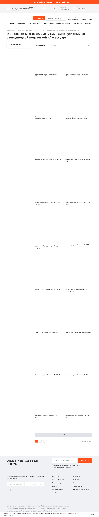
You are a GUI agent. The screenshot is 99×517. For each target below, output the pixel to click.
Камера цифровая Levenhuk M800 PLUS (47, 375)
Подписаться (85, 460)
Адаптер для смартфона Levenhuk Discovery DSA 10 (46, 75)
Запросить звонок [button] (16, 484)
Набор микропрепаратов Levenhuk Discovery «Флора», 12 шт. (46, 117)
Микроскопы (22, 30)
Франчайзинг (77, 486)
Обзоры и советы (57, 489)
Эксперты (76, 483)
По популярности (40, 45)
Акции (45, 23)
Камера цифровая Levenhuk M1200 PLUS (78, 245)
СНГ (34, 8)
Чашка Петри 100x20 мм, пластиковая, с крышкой (78, 333)
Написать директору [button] (35, 484)
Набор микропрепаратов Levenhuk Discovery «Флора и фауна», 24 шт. (76, 117)
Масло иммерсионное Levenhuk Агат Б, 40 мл (78, 203)
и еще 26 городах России (25, 8)
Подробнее (11, 515)
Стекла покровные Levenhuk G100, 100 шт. (77, 416)
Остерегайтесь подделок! (81, 489)
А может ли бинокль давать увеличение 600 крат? (51, 2)
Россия (12, 23)
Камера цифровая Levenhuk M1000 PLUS (78, 375)
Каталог (15, 30)
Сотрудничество (77, 23)
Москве (31, 7)
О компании (22, 23)
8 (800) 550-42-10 (64, 9)
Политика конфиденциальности (83, 505)
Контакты (76, 479)
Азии (19, 10)
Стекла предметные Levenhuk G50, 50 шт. (47, 416)
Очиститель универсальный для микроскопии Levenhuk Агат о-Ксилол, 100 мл (47, 246)
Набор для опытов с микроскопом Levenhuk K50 (76, 290)
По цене (53, 45)
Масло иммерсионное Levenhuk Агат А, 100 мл (47, 203)
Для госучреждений (63, 23)
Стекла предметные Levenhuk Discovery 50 (48, 160)
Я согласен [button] (91, 514)
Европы (14, 10)
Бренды (51, 23)
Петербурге (15, 8)
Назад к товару (16, 44)
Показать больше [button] (63, 435)
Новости (54, 486)
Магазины (76, 476)
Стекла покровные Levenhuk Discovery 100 (77, 160)
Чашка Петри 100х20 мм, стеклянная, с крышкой (47, 333)
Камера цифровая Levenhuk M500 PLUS (47, 289)
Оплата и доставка (34, 23)
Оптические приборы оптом (61, 483)
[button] (43, 8)
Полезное (88, 23)
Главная (9, 30)
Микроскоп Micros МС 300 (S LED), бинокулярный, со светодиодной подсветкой (50, 30)
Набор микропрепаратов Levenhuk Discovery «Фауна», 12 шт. (76, 75)
